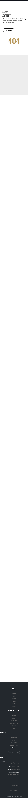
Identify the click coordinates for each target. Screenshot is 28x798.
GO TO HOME (9, 30)
